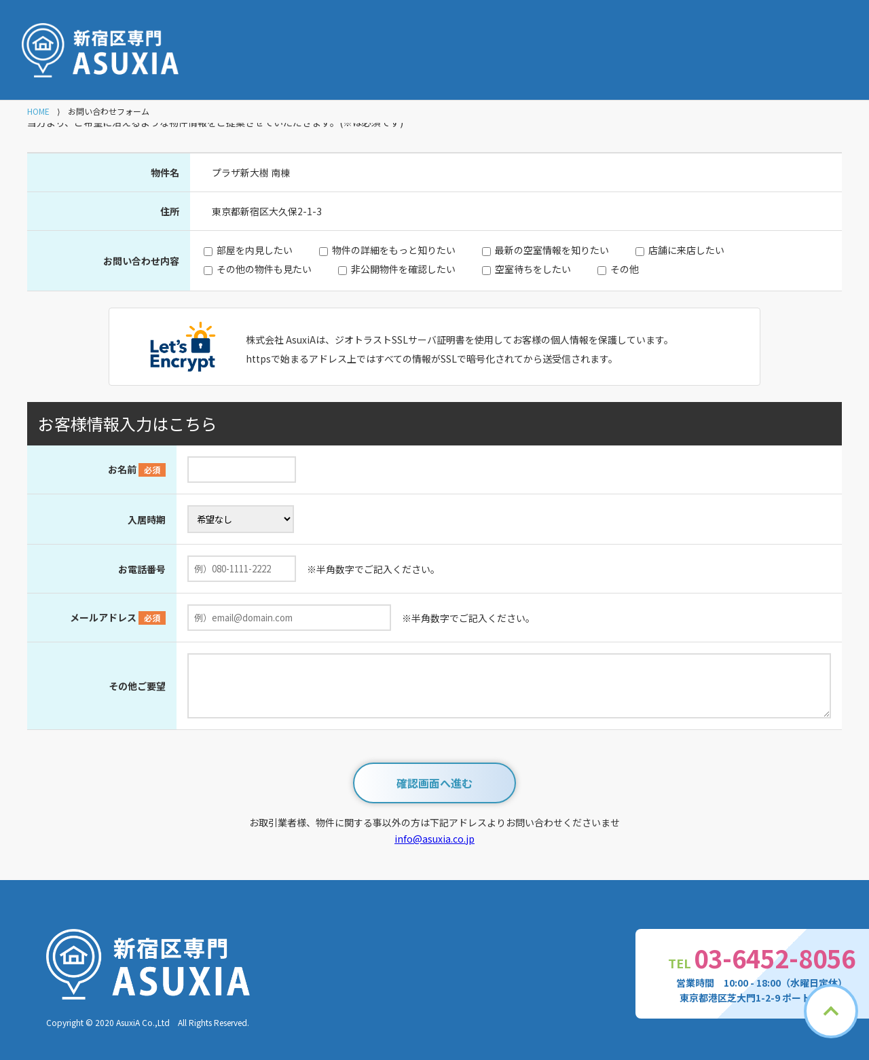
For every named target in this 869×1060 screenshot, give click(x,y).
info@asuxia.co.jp (434, 838)
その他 (624, 269)
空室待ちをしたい (533, 269)
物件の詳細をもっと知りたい (394, 250)
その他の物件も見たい (264, 269)
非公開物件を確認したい (403, 269)
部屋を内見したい (255, 250)
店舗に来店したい (686, 250)
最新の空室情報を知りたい (552, 250)
